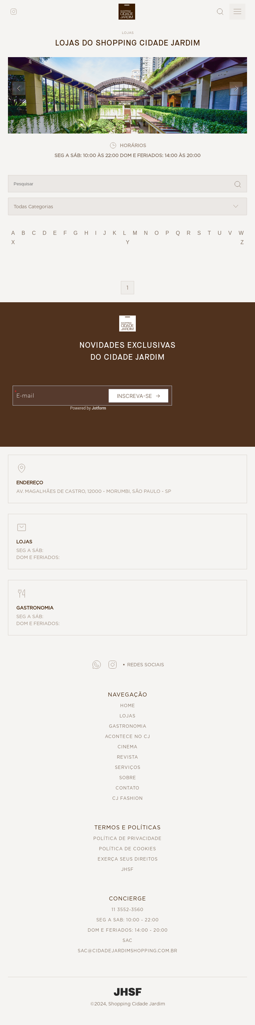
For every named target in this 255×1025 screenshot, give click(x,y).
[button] (96, 664)
